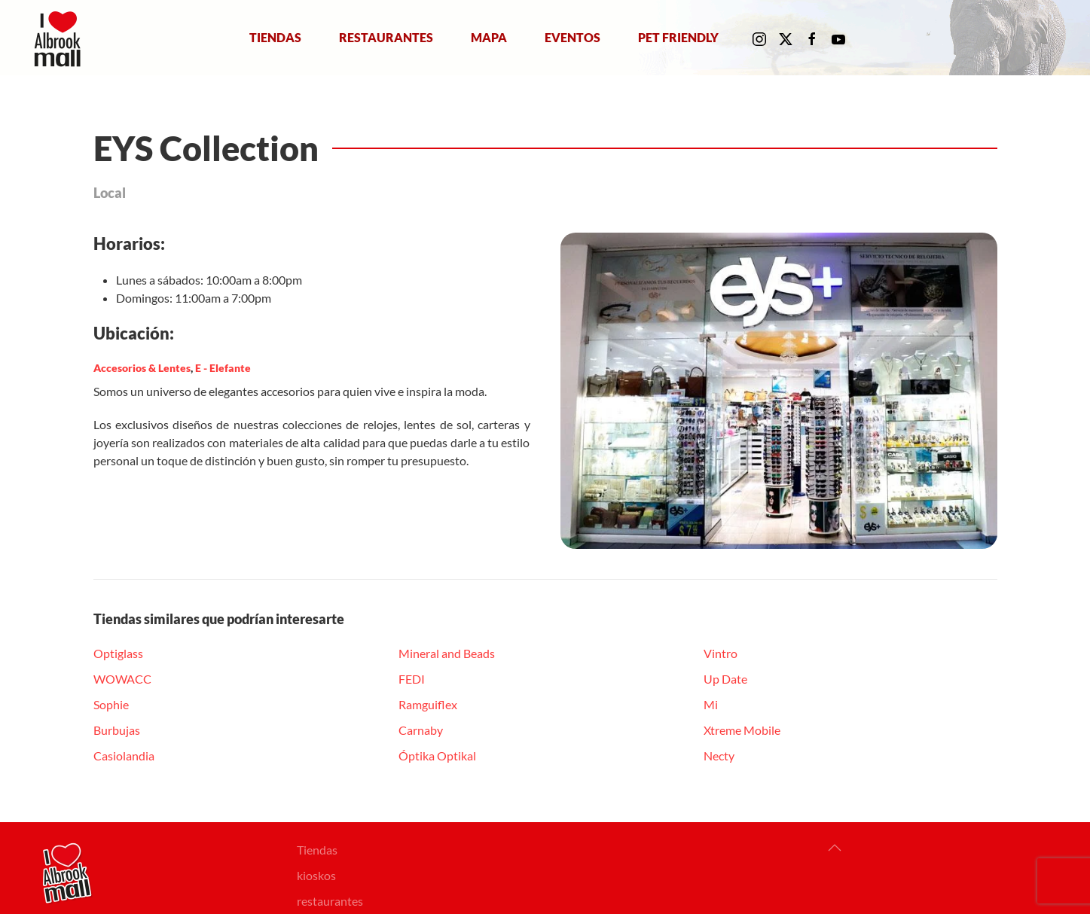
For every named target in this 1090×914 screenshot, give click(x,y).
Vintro (720, 653)
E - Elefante (223, 367)
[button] (834, 847)
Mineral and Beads (446, 653)
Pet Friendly (678, 37)
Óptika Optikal (437, 755)
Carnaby (420, 730)
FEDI (411, 679)
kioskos (316, 875)
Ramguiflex (427, 704)
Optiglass (118, 653)
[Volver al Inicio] (60, 38)
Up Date (725, 679)
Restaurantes (386, 37)
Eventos (572, 37)
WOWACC (122, 679)
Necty (719, 755)
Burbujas (116, 730)
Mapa (489, 37)
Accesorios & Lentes (142, 367)
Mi (711, 704)
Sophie (111, 704)
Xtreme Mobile (742, 730)
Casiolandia (123, 755)
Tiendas (275, 37)
